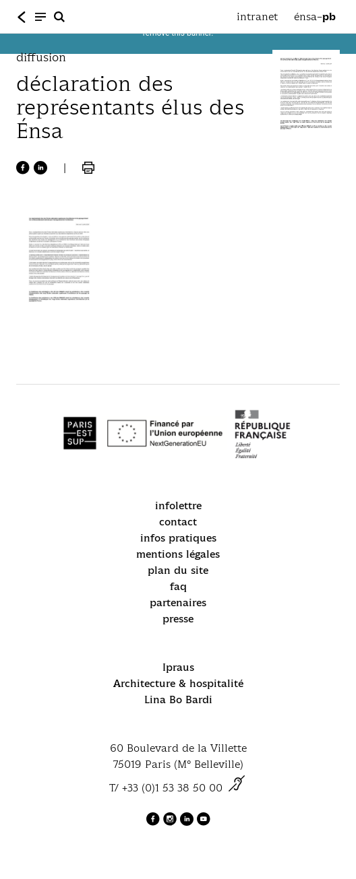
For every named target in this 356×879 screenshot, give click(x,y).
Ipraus (178, 667)
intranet (257, 16)
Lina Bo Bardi (178, 699)
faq (178, 586)
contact (178, 522)
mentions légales (178, 554)
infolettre (178, 505)
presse (178, 619)
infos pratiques (178, 538)
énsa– (315, 17)
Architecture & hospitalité (178, 683)
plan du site (178, 570)
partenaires (178, 602)
